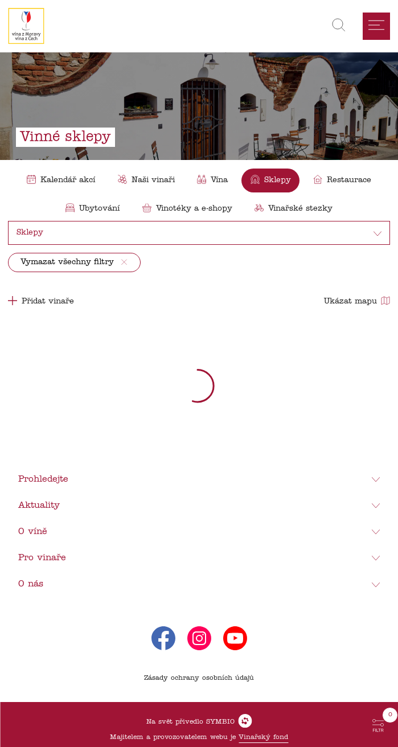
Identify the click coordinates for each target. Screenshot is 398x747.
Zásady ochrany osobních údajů (199, 678)
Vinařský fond (263, 737)
